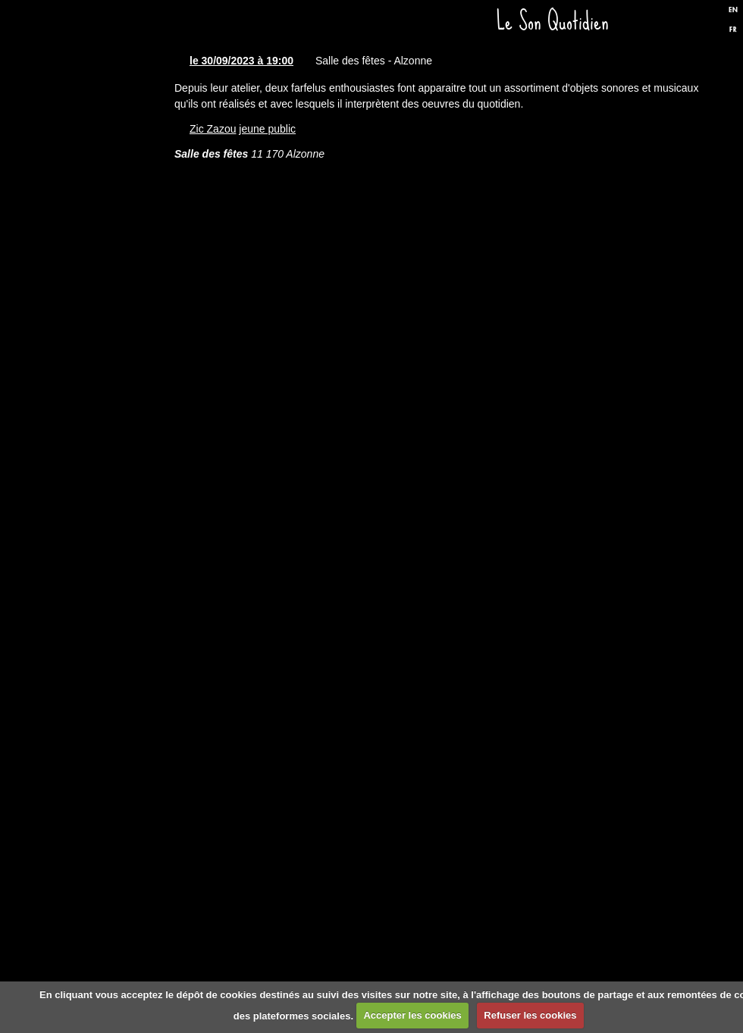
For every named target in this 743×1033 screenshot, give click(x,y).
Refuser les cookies (530, 1015)
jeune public (267, 129)
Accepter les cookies (412, 1015)
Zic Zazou (213, 129)
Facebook (674, 25)
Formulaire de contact (95, 756)
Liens (95, 665)
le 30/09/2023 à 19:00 (241, 61)
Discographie (95, 392)
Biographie (95, 574)
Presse (95, 483)
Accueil (95, 119)
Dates (95, 210)
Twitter (700, 25)
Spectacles (95, 301)
